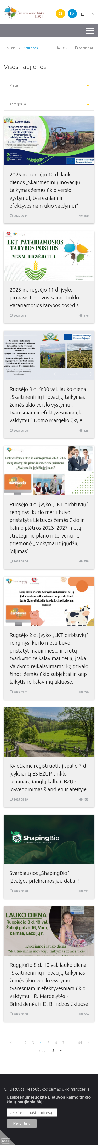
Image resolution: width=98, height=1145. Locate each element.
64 (80, 1043)
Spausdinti (84, 47)
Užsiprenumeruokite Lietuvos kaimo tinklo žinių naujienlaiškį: (49, 1099)
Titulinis (9, 47)
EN (92, 14)
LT (82, 14)
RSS (61, 47)
